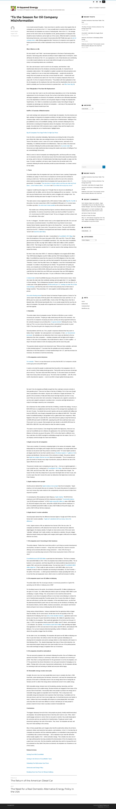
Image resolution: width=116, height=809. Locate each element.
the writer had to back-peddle (46, 205)
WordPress (106, 807)
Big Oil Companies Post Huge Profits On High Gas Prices (42, 132)
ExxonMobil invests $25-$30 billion (36, 558)
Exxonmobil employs (68, 499)
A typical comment (56, 322)
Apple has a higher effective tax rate (39, 457)
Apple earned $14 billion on (56, 501)
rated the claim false (39, 231)
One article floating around (34, 295)
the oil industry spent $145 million (52, 624)
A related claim (31, 278)
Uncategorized (15, 35)
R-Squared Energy (27, 7)
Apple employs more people (50, 486)
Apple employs (59, 497)
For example (30, 361)
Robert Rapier (14, 31)
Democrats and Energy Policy (35, 767)
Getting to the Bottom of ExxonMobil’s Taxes (39, 758)
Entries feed (85, 303)
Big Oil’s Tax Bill (70, 201)
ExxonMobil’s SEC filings (66, 236)
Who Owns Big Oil (69, 84)
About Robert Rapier (97, 7)
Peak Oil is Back (92, 213)
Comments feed (85, 306)
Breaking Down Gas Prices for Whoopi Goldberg (40, 772)
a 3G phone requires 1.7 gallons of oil (65, 453)
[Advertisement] (51, 383)
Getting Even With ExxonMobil (35, 754)
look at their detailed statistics (55, 615)
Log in (83, 301)
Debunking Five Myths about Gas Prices (38, 763)
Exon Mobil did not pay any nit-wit (62, 185)
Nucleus (95, 805)
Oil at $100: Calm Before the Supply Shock (92, 33)
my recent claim (65, 146)
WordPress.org (85, 308)
